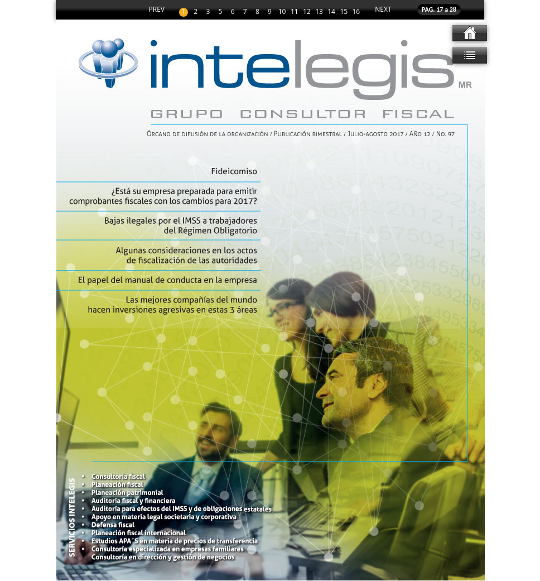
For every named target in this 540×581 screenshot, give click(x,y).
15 (344, 12)
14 (331, 12)
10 (282, 12)
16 (356, 12)
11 (294, 12)
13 (319, 12)
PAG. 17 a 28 (439, 9)
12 (307, 12)
